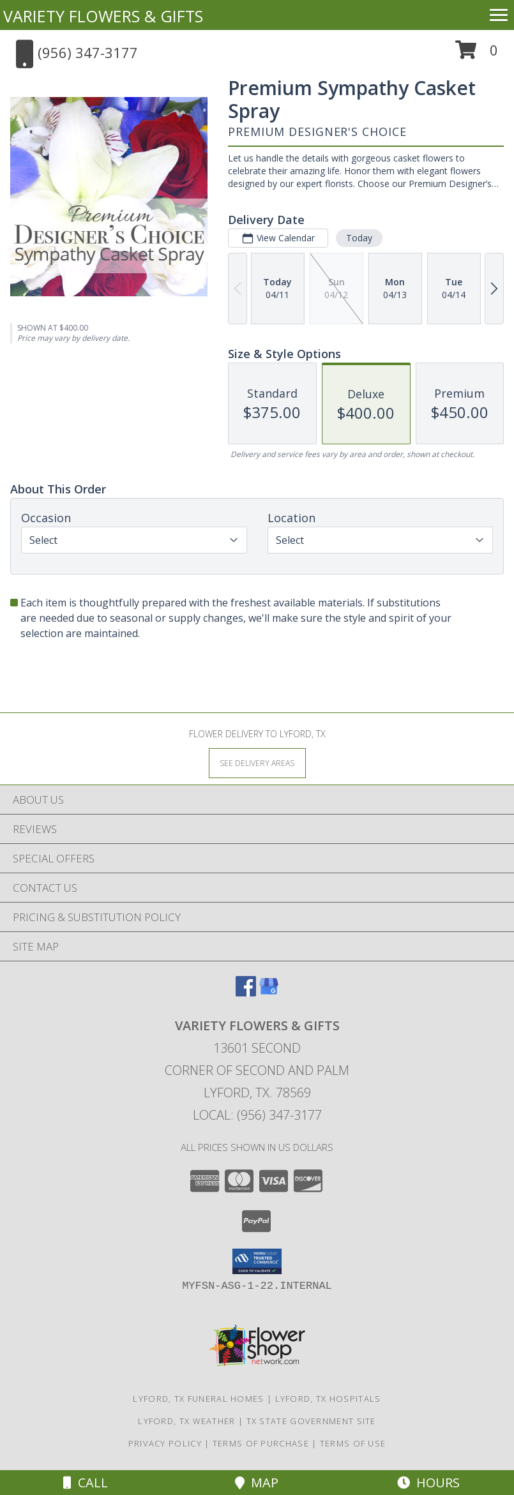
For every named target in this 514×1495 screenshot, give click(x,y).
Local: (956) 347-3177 (257, 1114)
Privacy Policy (165, 1443)
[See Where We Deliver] (257, 762)
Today (359, 238)
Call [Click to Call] (85, 1482)
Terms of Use (353, 1443)
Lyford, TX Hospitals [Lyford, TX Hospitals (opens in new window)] (328, 1398)
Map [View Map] (256, 1482)
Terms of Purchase (261, 1443)
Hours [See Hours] (428, 1482)
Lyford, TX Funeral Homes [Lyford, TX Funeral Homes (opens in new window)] (198, 1398)
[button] (476, 54)
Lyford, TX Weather (186, 1421)
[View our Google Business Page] (269, 992)
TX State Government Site (311, 1421)
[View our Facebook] (246, 992)
